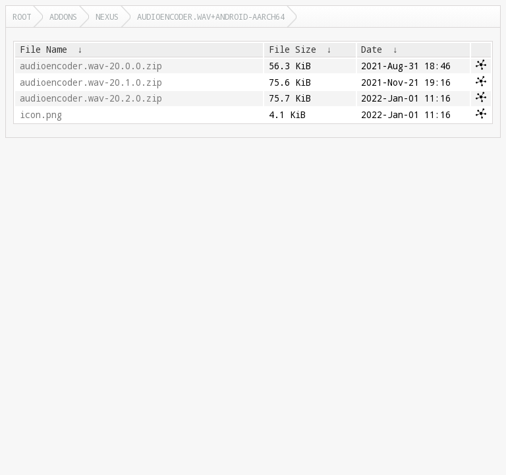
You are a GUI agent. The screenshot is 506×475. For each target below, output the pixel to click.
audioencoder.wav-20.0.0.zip (91, 66)
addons (63, 16)
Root (22, 16)
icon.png (41, 115)
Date (371, 49)
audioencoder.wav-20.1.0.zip (91, 82)
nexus (107, 16)
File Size (292, 49)
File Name (43, 49)
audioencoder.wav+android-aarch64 (211, 16)
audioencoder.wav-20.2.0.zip (91, 98)
